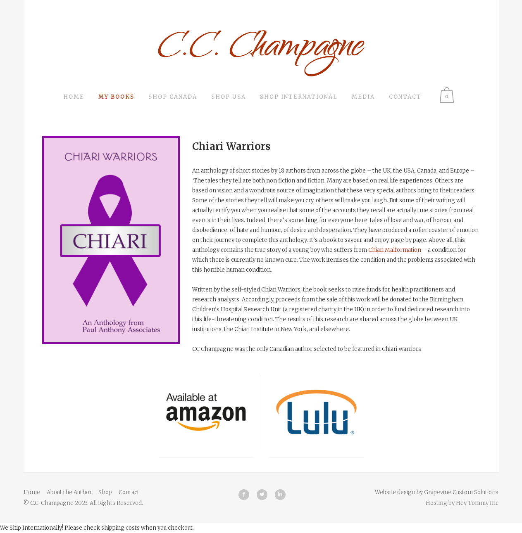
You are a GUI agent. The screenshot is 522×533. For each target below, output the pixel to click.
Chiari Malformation (394, 249)
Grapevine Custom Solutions (461, 492)
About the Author (69, 492)
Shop (105, 492)
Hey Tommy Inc (477, 503)
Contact (129, 492)
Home (32, 492)
